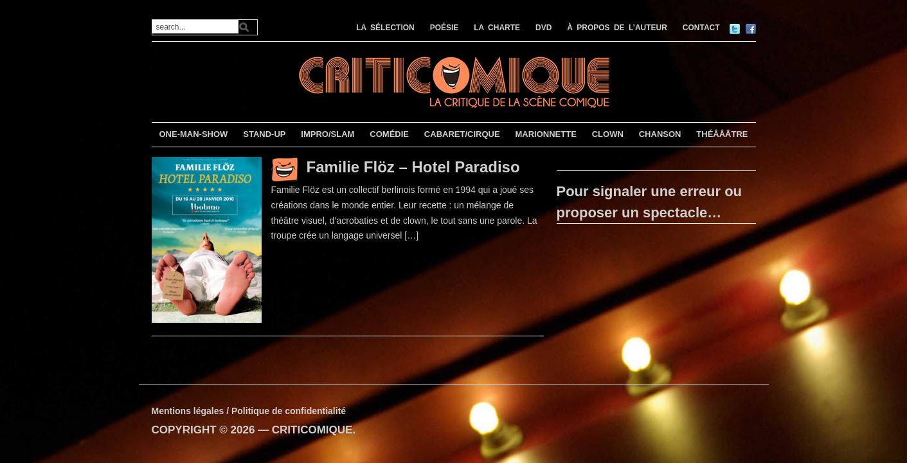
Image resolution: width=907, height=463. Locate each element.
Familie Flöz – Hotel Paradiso (413, 167)
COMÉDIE (389, 134)
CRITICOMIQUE (312, 430)
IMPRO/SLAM (327, 134)
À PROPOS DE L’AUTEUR (617, 27)
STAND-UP (264, 134)
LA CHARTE (497, 27)
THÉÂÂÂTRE (722, 134)
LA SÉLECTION (385, 27)
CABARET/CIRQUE (462, 134)
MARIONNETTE (545, 134)
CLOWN (608, 134)
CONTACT (701, 27)
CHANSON (660, 134)
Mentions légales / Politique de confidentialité (249, 411)
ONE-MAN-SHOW (193, 134)
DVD (543, 27)
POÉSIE (444, 27)
